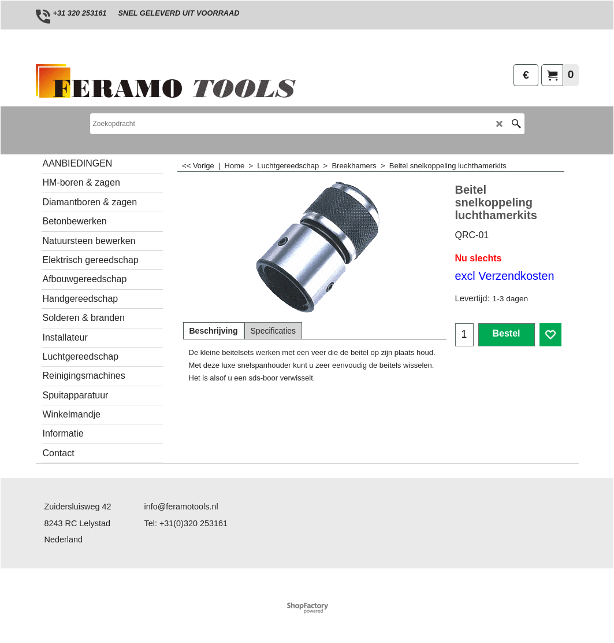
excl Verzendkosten (505, 275)
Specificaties (273, 330)
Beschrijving (213, 330)
